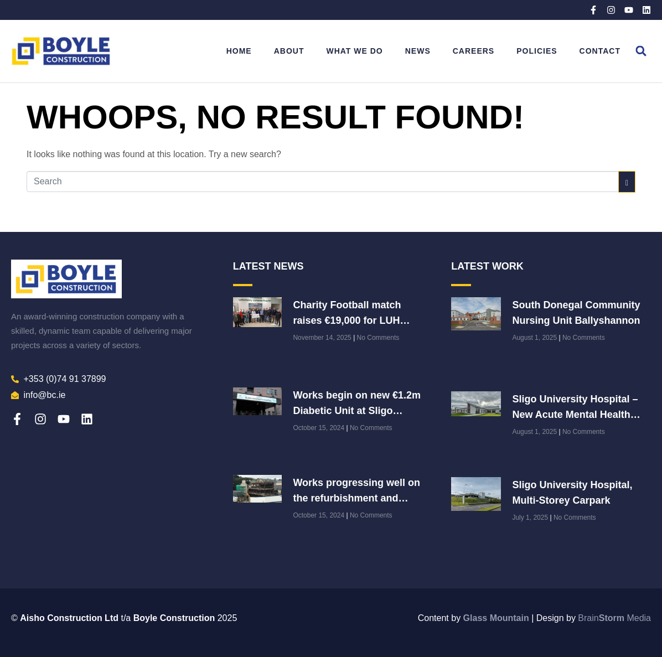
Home (239, 50)
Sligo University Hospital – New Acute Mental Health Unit (575, 415)
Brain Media (614, 618)
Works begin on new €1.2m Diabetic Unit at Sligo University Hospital (357, 411)
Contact (600, 50)
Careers (473, 50)
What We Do (354, 50)
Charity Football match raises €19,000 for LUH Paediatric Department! (347, 320)
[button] (641, 51)
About (289, 50)
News (418, 50)
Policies (536, 50)
